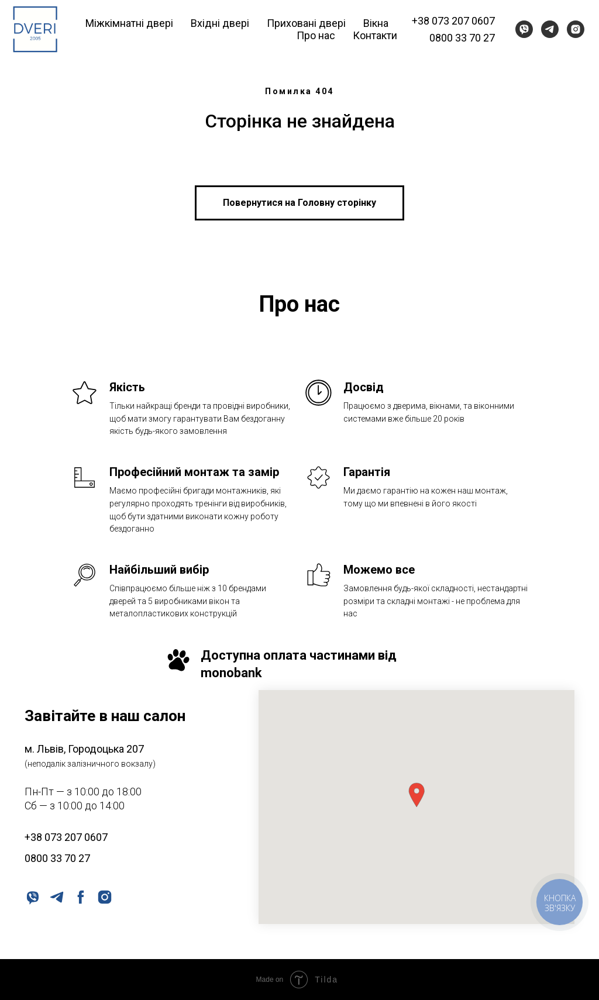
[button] (416, 795)
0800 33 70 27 (462, 38)
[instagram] (575, 29)
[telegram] (550, 29)
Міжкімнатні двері (129, 23)
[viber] (524, 29)
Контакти (375, 35)
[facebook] (80, 896)
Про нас (316, 35)
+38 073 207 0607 (453, 21)
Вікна (375, 23)
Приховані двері (306, 23)
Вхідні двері (220, 23)
